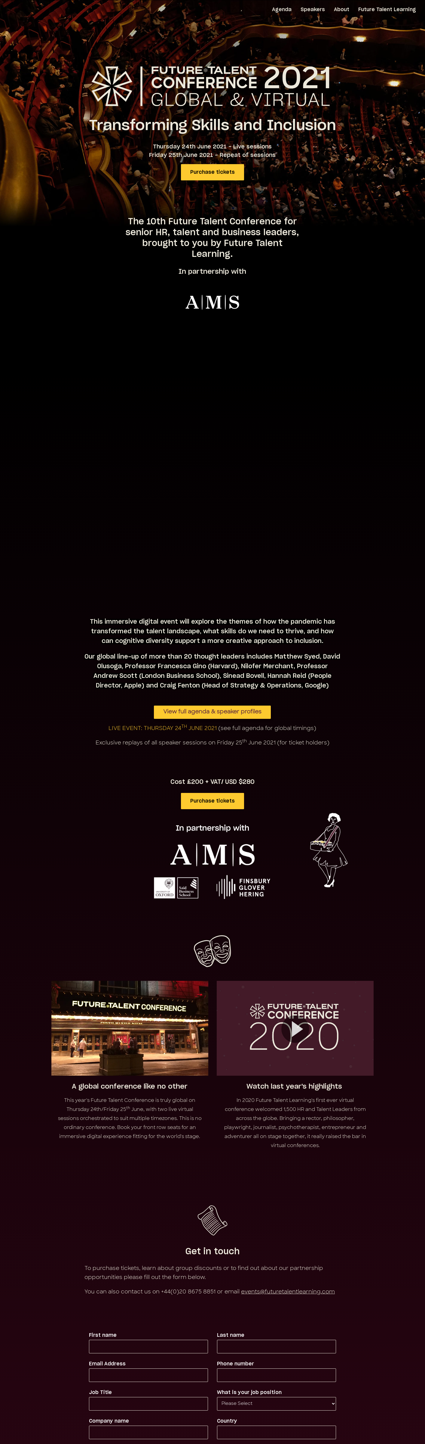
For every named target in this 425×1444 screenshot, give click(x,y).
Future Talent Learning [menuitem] (387, 9)
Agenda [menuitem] (282, 9)
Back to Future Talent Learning (212, 1410)
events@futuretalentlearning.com (288, 1108)
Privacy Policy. (289, 1361)
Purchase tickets (212, 172)
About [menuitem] (341, 9)
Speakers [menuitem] (313, 9)
